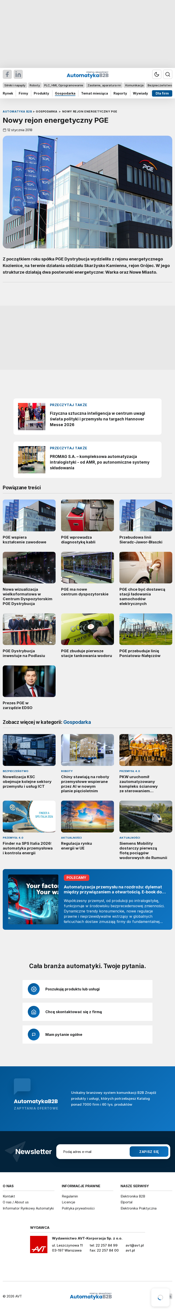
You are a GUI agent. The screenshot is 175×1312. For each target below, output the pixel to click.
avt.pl (130, 1250)
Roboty (35, 85)
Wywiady (140, 93)
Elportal (126, 1202)
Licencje (68, 1202)
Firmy (23, 93)
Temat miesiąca (94, 93)
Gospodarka (65, 93)
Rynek (8, 93)
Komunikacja (134, 85)
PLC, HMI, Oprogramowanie (63, 85)
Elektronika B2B (133, 1196)
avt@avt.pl (135, 1245)
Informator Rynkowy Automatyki (28, 1208)
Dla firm (162, 93)
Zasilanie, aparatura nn (104, 85)
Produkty (41, 93)
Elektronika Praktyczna (139, 1208)
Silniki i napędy (14, 85)
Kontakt (9, 1196)
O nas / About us (16, 1202)
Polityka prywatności (78, 1208)
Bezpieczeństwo (160, 85)
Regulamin (70, 1196)
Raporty (120, 93)
